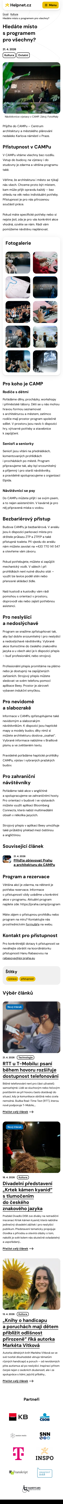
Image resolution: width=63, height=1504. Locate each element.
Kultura (14, 14)
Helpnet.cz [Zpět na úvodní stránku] (20, 5)
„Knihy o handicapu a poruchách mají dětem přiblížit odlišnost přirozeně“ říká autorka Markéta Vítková (30, 1332)
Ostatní (23, 55)
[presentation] (31, 1027)
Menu (53, 5)
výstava (12, 978)
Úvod (5, 14)
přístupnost (27, 978)
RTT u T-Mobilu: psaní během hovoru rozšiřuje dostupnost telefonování (30, 1069)
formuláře (32, 924)
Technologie (25, 1057)
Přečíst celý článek (15, 1112)
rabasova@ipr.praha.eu (19, 958)
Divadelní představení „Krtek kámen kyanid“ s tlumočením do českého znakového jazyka (27, 1196)
